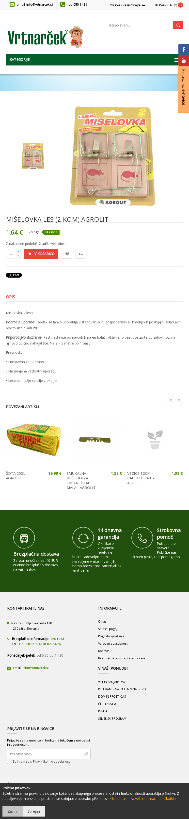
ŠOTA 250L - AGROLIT (17, 476)
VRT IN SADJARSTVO (111, 682)
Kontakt (103, 651)
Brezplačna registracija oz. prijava (121, 658)
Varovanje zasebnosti (113, 643)
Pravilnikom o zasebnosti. (52, 761)
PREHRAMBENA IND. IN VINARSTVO (122, 689)
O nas (102, 621)
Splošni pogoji (108, 629)
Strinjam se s (19, 762)
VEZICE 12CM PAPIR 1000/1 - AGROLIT (140, 478)
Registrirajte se (134, 5)
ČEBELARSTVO (108, 704)
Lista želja (67, 254)
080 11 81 (80, 4)
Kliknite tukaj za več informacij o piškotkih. (142, 798)
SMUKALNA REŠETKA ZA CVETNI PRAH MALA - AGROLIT (81, 480)
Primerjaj (80, 254)
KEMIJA (102, 711)
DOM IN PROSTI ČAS (112, 696)
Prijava (115, 5)
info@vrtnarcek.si (39, 4)
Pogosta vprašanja (111, 636)
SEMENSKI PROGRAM (112, 719)
